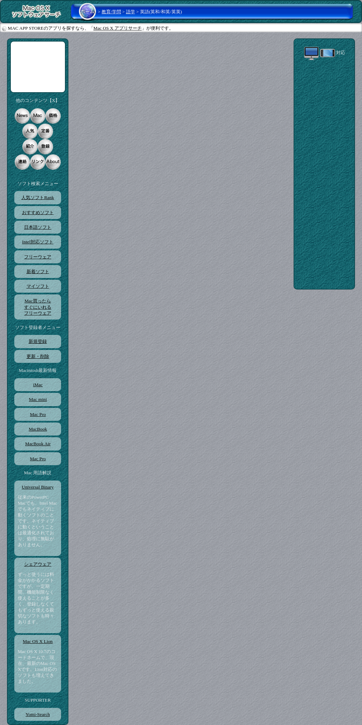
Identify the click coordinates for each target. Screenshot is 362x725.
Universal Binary (37, 487)
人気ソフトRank (37, 197)
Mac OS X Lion (38, 641)
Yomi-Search (37, 714)
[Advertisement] (38, 67)
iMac (38, 384)
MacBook (37, 429)
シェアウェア (37, 564)
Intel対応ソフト (37, 241)
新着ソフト (38, 271)
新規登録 (38, 341)
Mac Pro (38, 414)
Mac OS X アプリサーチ (118, 28)
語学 (130, 11)
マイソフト (38, 286)
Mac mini (38, 399)
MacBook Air (38, 443)
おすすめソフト (38, 212)
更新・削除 (38, 356)
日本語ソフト (37, 227)
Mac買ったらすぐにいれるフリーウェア (37, 307)
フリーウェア (37, 256)
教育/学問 (111, 11)
